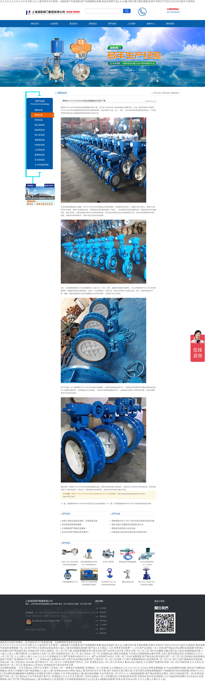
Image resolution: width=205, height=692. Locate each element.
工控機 (45, 616)
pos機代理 (86, 612)
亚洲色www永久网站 (64, 670)
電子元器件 (69, 612)
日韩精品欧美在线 (127, 676)
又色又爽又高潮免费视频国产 (148, 670)
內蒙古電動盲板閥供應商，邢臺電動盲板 (79, 521)
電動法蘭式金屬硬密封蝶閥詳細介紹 (126, 524)
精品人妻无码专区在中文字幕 (91, 670)
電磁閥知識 (40, 140)
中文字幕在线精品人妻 (72, 673)
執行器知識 (40, 135)
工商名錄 (63, 616)
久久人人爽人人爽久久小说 (151, 679)
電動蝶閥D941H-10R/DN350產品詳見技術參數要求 (86, 504)
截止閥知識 (40, 125)
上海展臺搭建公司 (56, 612)
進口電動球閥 (41, 612)
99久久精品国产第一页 (181, 673)
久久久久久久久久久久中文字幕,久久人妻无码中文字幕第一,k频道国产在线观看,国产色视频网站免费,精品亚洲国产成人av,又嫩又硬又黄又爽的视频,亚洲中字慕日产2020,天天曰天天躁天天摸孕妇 (97, 1)
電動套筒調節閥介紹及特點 (122, 528)
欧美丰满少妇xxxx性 (126, 679)
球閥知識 (39, 120)
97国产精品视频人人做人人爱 (38, 670)
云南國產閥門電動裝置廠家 (73, 528)
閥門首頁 (157, 93)
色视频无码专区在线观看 (176, 670)
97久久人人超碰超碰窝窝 (131, 673)
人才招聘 (131, 23)
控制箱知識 (40, 145)
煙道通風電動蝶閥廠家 (71, 524)
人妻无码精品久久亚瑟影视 (49, 679)
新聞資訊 (93, 23)
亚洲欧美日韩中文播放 (48, 673)
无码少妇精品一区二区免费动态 (101, 676)
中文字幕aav (25, 668)
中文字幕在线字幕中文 (39, 676)
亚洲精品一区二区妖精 (96, 668)
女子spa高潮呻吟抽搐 (174, 668)
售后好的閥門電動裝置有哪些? (74, 532)
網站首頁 (35, 23)
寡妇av (23, 676)
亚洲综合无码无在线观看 (150, 676)
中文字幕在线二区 (109, 673)
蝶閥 (62, 107)
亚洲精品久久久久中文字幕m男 (68, 676)
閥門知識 (112, 23)
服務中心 (151, 23)
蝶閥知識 (39, 115)
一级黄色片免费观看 (74, 668)
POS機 (78, 612)
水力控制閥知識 (42, 165)
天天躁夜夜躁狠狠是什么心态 (79, 679)
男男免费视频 (155, 668)
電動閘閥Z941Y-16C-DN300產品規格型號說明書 (132, 521)
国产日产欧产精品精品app (21, 679)
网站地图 (200, 645)
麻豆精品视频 (91, 673)
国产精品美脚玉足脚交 (157, 673)
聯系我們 (170, 23)
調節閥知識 (40, 130)
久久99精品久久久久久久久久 (124, 668)
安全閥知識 (40, 160)
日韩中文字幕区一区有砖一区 (47, 668)
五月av (144, 668)
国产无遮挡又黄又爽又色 (119, 670)
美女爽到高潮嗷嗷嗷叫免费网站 (19, 673)
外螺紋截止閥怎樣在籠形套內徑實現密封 (128, 532)
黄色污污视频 (15, 670)
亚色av (194, 676)
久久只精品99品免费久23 (176, 676)
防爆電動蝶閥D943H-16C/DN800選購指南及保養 (132, 504)
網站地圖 (68, 621)
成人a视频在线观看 (105, 679)
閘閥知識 (39, 110)
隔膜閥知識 (40, 155)
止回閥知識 (40, 150)
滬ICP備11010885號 (35, 629)
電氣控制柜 (37, 616)
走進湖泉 (54, 23)
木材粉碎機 (54, 616)
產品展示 (74, 23)
